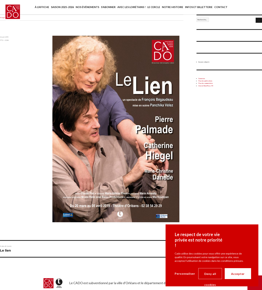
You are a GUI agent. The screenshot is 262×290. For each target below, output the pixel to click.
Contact (220, 7)
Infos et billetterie (199, 7)
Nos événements (87, 7)
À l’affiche (42, 7)
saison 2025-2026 (62, 7)
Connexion (201, 78)
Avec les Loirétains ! (131, 7)
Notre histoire (172, 7)
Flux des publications (205, 81)
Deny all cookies (210, 275)
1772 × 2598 (4, 40)
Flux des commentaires (205, 83)
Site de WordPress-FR (205, 86)
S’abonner (108, 7)
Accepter (238, 273)
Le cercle (153, 7)
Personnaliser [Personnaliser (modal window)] (185, 273)
